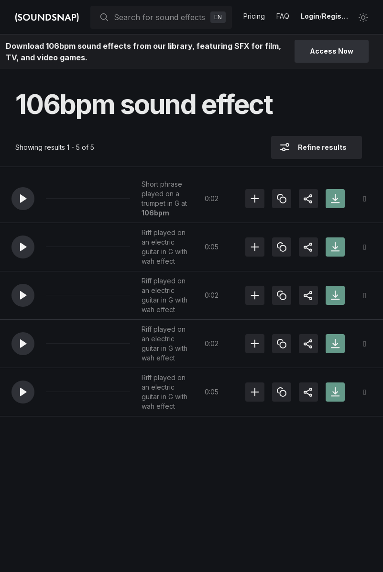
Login (310, 16)
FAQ (282, 16)
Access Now (331, 51)
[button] (22, 198)
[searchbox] (160, 17)
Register (336, 16)
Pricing (254, 16)
